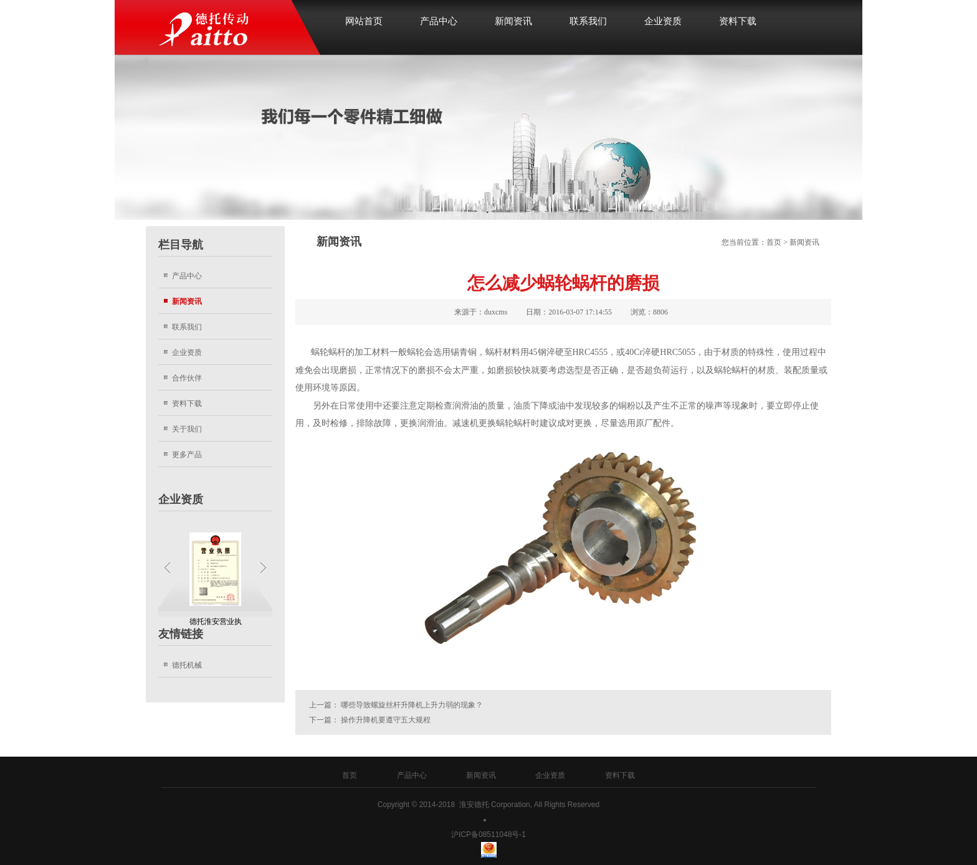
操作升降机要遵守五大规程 (386, 720)
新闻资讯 (513, 21)
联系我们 (588, 21)
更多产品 (187, 454)
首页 (773, 242)
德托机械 (187, 665)
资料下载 (737, 21)
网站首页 (364, 21)
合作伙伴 (187, 378)
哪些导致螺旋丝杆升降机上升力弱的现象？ (412, 705)
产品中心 (438, 21)
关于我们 (187, 429)
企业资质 (663, 21)
